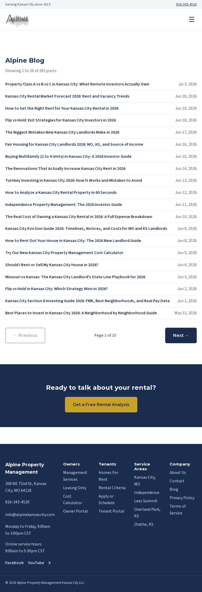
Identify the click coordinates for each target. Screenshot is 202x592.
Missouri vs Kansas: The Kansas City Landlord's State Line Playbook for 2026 (75, 277)
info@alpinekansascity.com (30, 515)
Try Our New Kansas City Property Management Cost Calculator (64, 253)
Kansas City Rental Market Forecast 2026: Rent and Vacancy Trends (67, 96)
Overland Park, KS (147, 513)
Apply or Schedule (107, 499)
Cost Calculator (72, 499)
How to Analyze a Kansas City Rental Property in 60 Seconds (61, 192)
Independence (146, 492)
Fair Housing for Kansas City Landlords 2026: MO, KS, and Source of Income (74, 144)
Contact (177, 481)
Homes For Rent (108, 476)
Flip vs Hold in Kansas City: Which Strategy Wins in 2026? (56, 289)
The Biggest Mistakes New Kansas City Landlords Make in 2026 (62, 132)
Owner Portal (75, 511)
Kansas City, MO (145, 480)
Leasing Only (74, 488)
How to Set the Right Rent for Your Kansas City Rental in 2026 (61, 108)
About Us (178, 472)
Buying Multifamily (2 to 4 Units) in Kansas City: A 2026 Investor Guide (68, 156)
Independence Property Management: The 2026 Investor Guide (63, 205)
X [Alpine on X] (49, 563)
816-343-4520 (186, 4)
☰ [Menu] (192, 19)
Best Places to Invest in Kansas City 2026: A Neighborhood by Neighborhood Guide (81, 313)
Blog (174, 489)
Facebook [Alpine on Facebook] (14, 563)
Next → (181, 335)
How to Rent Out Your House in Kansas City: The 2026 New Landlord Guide (73, 241)
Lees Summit (146, 501)
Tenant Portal (111, 511)
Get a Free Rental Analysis (101, 404)
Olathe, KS (143, 524)
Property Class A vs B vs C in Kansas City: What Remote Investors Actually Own (77, 84)
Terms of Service (178, 509)
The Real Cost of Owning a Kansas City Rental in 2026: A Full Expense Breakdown (78, 217)
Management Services (75, 476)
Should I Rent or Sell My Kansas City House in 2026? (51, 265)
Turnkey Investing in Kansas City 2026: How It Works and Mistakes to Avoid (73, 180)
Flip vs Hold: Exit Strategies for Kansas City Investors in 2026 (60, 120)
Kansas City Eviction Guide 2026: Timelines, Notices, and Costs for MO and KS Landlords (86, 228)
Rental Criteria (112, 488)
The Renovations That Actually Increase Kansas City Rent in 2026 (65, 168)
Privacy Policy (182, 498)
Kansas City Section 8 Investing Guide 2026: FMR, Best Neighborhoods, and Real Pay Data (87, 301)
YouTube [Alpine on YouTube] (36, 563)
